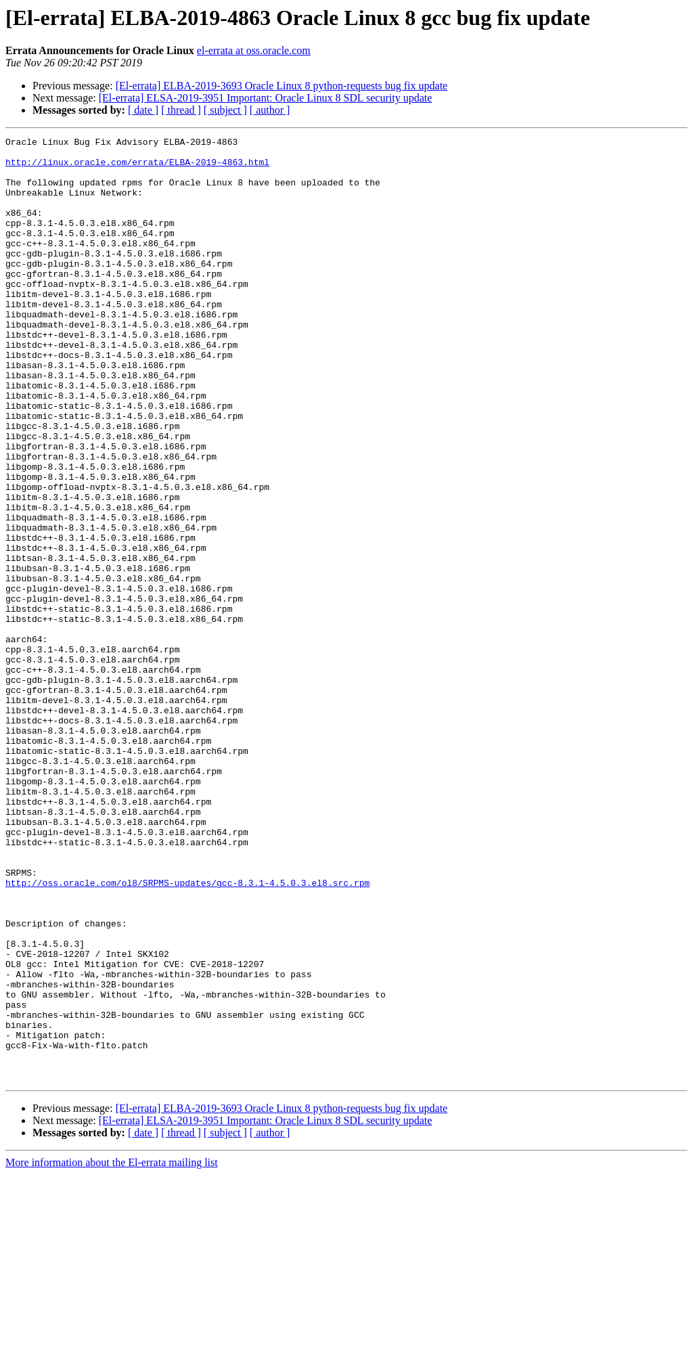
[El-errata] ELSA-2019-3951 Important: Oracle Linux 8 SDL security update (265, 98)
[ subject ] (225, 110)
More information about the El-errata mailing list (111, 1351)
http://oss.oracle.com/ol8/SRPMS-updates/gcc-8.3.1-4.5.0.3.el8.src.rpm (187, 1033)
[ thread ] (181, 110)
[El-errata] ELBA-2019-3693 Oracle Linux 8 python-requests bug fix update (282, 85)
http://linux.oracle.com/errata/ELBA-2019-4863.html (137, 168)
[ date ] (143, 110)
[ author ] (270, 110)
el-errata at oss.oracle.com (254, 50)
